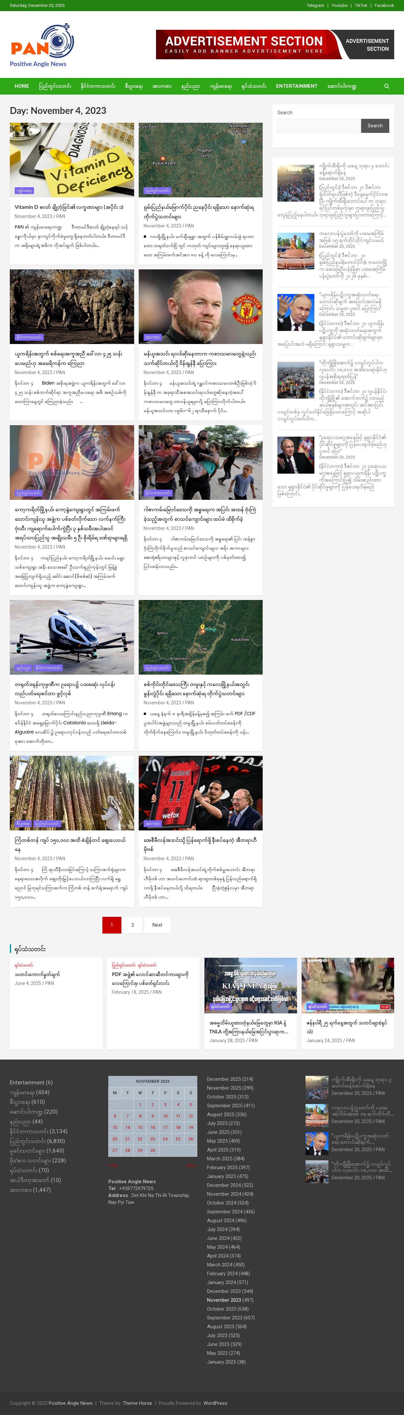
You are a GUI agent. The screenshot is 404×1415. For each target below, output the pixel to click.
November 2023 (224, 1300)
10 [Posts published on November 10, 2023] (165, 1116)
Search (284, 113)
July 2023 (217, 1335)
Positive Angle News (38, 63)
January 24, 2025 (324, 1040)
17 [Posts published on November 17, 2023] (165, 1127)
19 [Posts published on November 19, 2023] (190, 1127)
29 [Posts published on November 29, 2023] (140, 1150)
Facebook (384, 5)
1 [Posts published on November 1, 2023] (140, 1104)
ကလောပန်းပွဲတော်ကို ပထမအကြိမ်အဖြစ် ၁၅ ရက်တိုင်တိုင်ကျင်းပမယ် (362, 1113)
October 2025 (221, 1097)
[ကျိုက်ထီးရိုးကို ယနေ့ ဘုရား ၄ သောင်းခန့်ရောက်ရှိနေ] (295, 183)
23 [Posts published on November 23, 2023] (152, 1138)
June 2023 (218, 1344)
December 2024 (224, 1185)
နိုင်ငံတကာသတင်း (98, 86)
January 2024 (221, 1282)
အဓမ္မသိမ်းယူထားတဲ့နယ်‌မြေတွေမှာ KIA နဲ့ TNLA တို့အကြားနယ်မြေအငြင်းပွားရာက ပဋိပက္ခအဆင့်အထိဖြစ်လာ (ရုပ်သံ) (247, 1031)
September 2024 (224, 1212)
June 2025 (218, 1132)
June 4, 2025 (28, 983)
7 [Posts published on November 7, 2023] (127, 1116)
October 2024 (221, 1203)
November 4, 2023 (33, 216)
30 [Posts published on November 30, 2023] (152, 1150)
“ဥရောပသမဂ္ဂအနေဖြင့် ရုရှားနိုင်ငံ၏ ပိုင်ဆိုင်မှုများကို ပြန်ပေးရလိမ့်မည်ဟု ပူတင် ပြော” (353, 444)
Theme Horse (137, 1403)
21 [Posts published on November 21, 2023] (127, 1138)
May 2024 (217, 1247)
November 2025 (224, 1088)
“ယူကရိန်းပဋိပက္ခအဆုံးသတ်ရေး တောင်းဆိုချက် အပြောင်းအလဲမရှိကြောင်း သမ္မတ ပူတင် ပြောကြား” (350, 301)
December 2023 (224, 1291)
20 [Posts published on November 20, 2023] (115, 1138)
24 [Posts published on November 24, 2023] (165, 1138)
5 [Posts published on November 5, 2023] (190, 1104)
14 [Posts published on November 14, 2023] (127, 1127)
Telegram (315, 5)
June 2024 (218, 1238)
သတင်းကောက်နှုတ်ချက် (37, 974)
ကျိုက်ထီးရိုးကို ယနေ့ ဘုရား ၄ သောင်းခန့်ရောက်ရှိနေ (362, 1082)
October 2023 (221, 1309)
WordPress (215, 1403)
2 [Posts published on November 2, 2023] (152, 1104)
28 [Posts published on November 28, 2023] (127, 1150)
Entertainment (297, 86)
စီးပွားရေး (134, 86)
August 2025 (220, 1114)
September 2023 (224, 1318)
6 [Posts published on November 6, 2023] (115, 1116)
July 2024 (217, 1229)
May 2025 (217, 1141)
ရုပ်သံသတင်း (253, 86)
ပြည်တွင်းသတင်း (55, 86)
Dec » (192, 1165)
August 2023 (220, 1327)
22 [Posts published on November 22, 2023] (140, 1138)
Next (157, 925)
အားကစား (161, 86)
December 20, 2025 (352, 1093)
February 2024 (222, 1274)
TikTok (361, 5)
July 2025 (217, 1123)
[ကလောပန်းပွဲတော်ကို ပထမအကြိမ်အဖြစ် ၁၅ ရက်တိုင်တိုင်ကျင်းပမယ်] (295, 251)
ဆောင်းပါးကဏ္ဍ (342, 86)
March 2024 (219, 1265)
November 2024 (224, 1194)
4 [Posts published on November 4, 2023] (178, 1104)
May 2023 (217, 1353)
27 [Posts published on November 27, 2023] (115, 1150)
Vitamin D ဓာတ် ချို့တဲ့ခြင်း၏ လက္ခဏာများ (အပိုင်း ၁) (69, 207)
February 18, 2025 (130, 992)
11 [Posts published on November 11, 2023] (178, 1116)
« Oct (113, 1165)
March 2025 (219, 1159)
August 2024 (220, 1221)
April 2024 (217, 1256)
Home (22, 86)
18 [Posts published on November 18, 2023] (178, 1127)
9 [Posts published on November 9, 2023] (152, 1116)
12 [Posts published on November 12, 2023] (190, 1116)
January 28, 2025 (227, 1040)
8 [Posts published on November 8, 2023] (140, 1116)
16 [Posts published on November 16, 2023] (152, 1127)
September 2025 (224, 1106)
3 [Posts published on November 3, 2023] (165, 1104)
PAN (60, 216)
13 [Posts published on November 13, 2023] (115, 1127)
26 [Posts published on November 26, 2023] (190, 1138)
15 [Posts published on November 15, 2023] (140, 1127)
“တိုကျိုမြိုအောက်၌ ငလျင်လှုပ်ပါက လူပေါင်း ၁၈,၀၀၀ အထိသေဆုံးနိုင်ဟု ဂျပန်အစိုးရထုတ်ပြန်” (353, 369)
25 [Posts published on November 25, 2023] (178, 1138)
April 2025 (217, 1150)
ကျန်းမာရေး (221, 86)
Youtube (339, 5)
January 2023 (221, 1362)
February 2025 (222, 1167)
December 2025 (224, 1079)
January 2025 (221, 1176)
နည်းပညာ (190, 86)
